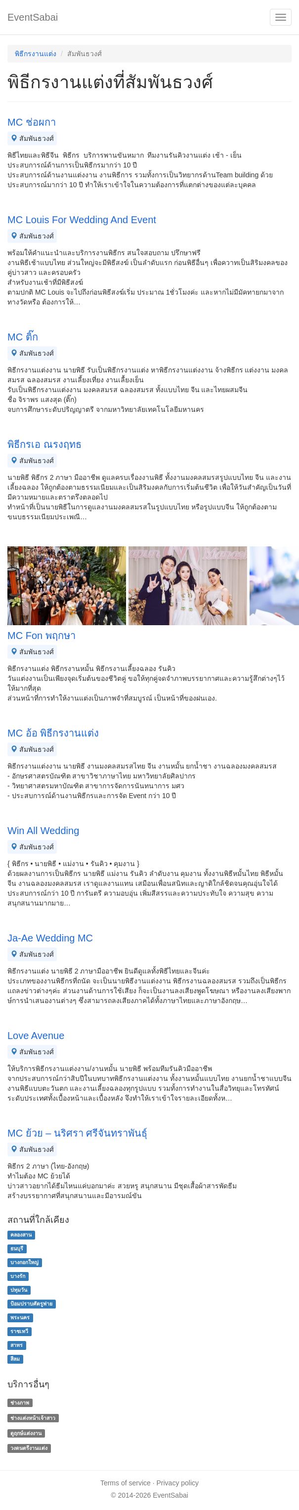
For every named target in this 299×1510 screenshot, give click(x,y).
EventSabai (32, 17)
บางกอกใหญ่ (24, 1262)
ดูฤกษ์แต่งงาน (26, 1433)
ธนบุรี (16, 1248)
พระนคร (20, 1317)
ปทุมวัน (18, 1290)
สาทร (16, 1345)
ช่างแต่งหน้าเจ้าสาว (32, 1418)
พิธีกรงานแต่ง (35, 54)
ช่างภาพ (19, 1403)
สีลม (15, 1359)
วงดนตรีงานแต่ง (28, 1448)
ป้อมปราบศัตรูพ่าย (31, 1304)
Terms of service (125, 1483)
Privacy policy (178, 1483)
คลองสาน (21, 1235)
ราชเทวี (19, 1331)
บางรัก (17, 1276)
